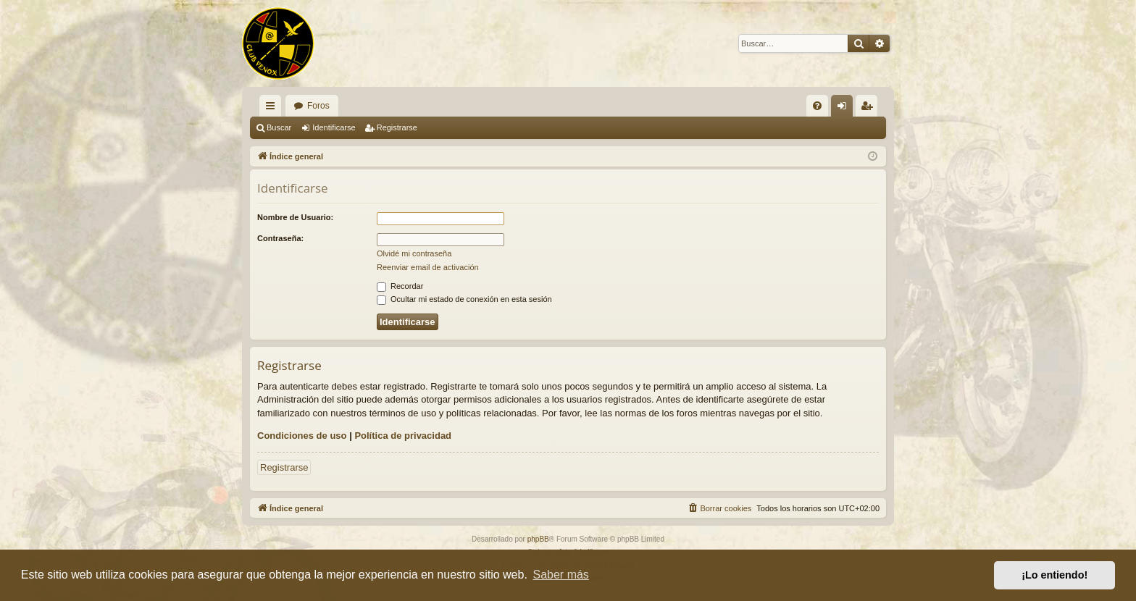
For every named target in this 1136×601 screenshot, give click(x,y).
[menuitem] (817, 106)
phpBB (538, 539)
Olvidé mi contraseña (414, 253)
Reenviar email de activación (428, 267)
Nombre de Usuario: (295, 217)
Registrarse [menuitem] (869, 109)
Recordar (400, 286)
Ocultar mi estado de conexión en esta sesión (464, 299)
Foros (318, 106)
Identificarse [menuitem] (845, 109)
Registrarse (397, 127)
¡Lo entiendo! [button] (1054, 575)
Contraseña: (280, 238)
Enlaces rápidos (273, 109)
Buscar (279, 127)
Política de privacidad (402, 435)
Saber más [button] (561, 574)
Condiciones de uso (302, 435)
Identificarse (333, 127)
